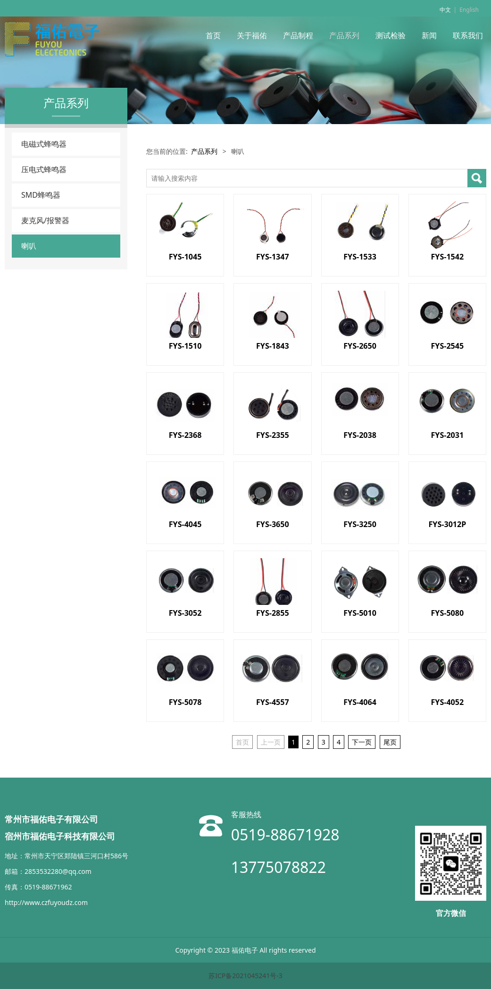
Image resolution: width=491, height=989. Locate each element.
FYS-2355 (272, 435)
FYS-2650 (359, 346)
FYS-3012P (447, 524)
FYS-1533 (359, 256)
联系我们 (468, 35)
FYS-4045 (185, 524)
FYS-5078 (185, 702)
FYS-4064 (359, 702)
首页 (213, 35)
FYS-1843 (272, 346)
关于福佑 (252, 35)
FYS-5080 (447, 613)
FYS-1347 (272, 256)
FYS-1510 (185, 346)
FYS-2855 (272, 613)
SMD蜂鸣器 (40, 195)
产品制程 (298, 35)
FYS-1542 (447, 256)
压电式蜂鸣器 (44, 169)
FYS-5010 (359, 613)
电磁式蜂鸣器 (44, 144)
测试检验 (390, 35)
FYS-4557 (272, 702)
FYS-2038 (359, 435)
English (469, 10)
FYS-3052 (185, 613)
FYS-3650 (272, 524)
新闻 (429, 35)
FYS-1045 (185, 256)
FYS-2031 (447, 435)
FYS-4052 (447, 702)
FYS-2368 (185, 435)
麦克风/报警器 (45, 220)
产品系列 (344, 35)
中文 (445, 10)
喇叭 (28, 246)
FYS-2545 (447, 346)
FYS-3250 (359, 524)
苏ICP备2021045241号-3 (245, 975)
